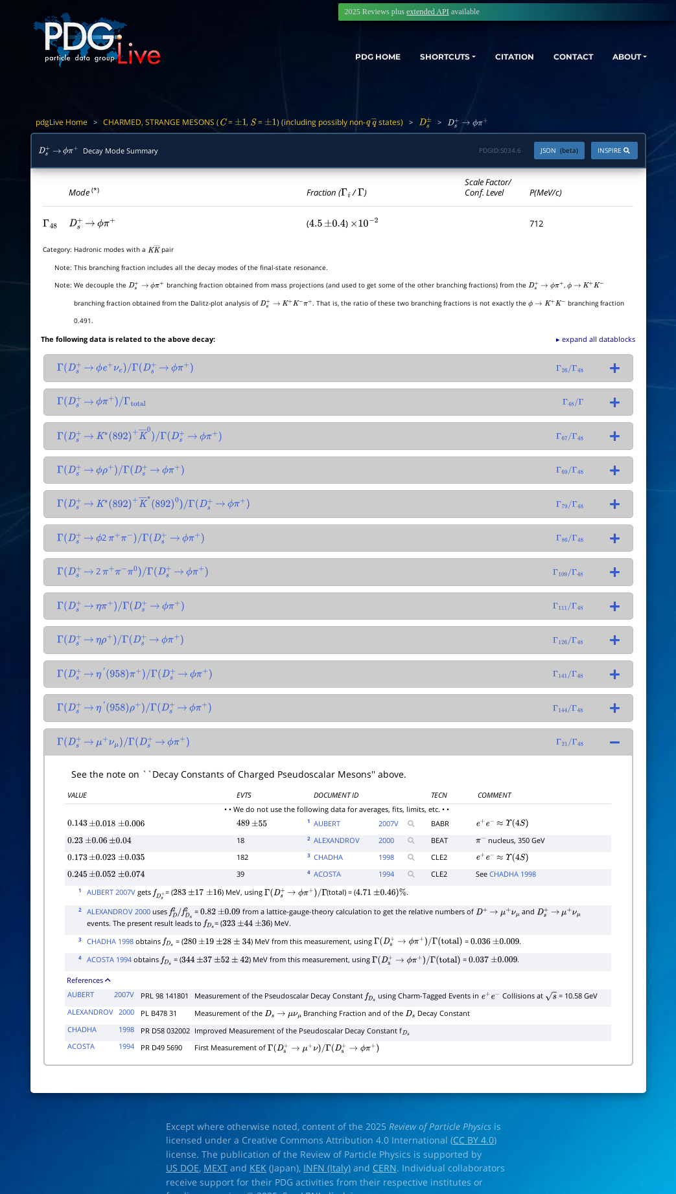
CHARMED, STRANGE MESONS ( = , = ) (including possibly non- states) (253, 122)
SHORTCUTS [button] (409, 57)
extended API (427, 11)
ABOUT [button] (621, 57)
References (88, 980)
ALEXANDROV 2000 (118, 911)
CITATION (491, 57)
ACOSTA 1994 (109, 959)
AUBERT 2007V (111, 892)
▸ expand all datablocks (595, 339)
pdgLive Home (61, 122)
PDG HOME (329, 57)
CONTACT (559, 57)
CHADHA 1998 (512, 874)
